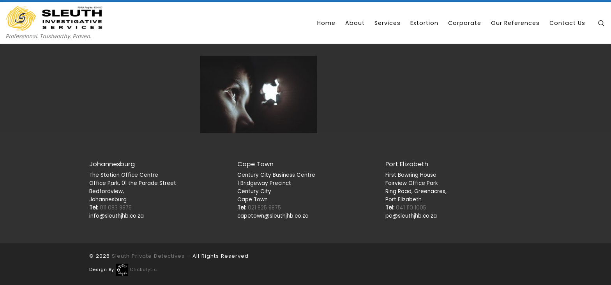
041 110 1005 (405, 207)
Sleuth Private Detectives (148, 256)
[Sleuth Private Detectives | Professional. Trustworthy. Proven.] (54, 17)
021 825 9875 (259, 207)
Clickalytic (143, 269)
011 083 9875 (110, 207)
